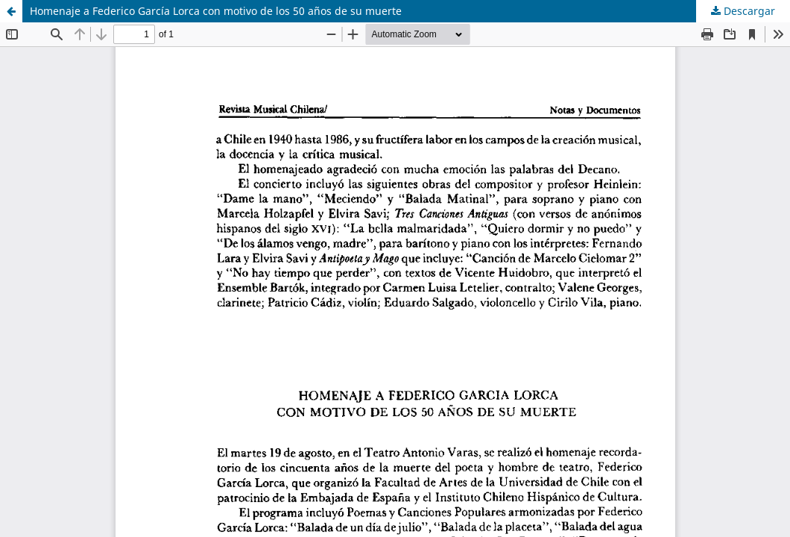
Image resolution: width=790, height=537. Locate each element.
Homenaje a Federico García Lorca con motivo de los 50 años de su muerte (216, 11)
